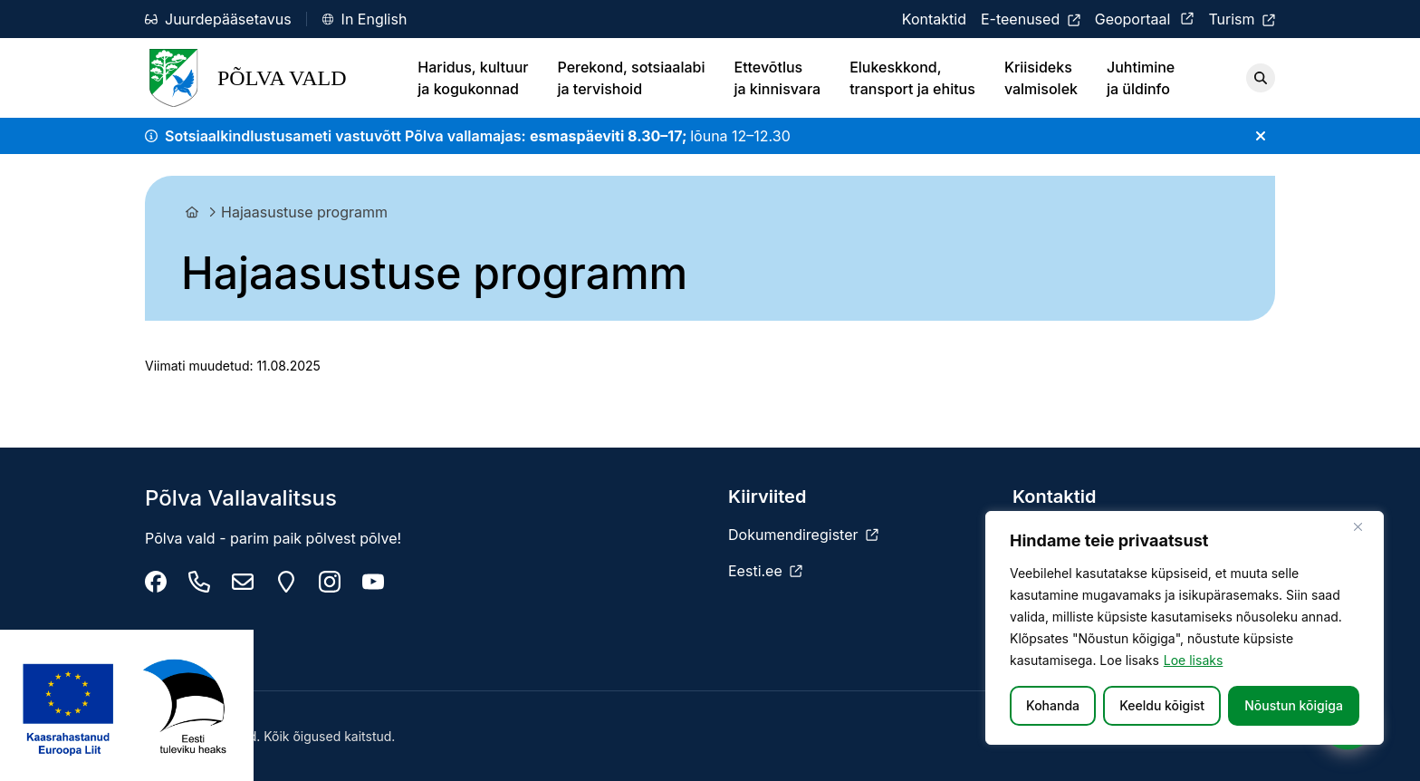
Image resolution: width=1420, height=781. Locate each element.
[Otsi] (1260, 77)
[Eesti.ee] (765, 571)
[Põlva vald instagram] (330, 582)
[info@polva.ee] (243, 582)
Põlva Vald (246, 78)
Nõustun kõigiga (1293, 705)
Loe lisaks (1193, 660)
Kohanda (1052, 705)
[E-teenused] (1030, 19)
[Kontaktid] (934, 19)
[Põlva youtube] (373, 582)
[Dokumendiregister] (803, 534)
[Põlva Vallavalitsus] (156, 582)
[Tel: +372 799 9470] (199, 582)
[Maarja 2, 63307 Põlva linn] (286, 582)
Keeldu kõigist (1161, 705)
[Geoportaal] (1145, 19)
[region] (1184, 628)
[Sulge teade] (1260, 135)
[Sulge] (1365, 526)
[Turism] (1241, 19)
